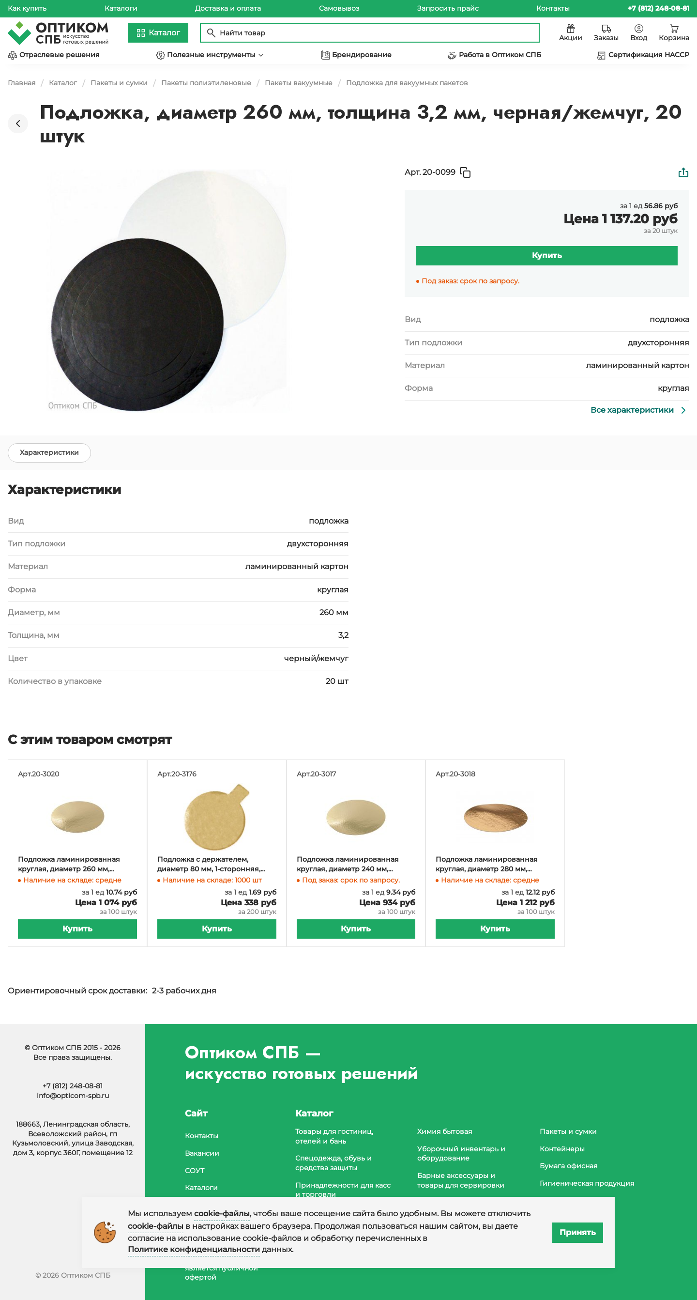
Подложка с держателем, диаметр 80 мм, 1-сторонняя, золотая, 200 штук (208, 864)
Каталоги (121, 8)
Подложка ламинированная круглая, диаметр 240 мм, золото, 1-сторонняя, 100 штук (350, 864)
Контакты (553, 8)
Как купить (27, 8)
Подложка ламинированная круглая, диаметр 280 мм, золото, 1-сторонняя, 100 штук (489, 864)
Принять (578, 1232)
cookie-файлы (222, 1213)
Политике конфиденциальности (194, 1249)
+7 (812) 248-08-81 (73, 1086)
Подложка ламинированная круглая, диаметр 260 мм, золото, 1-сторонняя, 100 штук (71, 864)
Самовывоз (339, 8)
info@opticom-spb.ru (73, 1095)
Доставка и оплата (228, 8)
